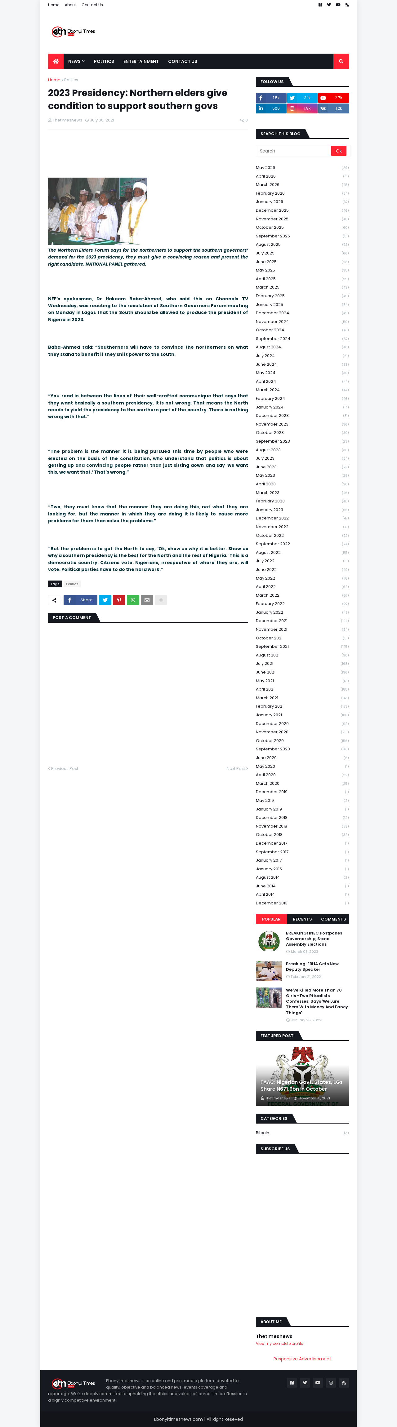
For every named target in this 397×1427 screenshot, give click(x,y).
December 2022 (302, 518)
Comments (333, 919)
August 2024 (302, 347)
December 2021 (302, 621)
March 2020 (302, 783)
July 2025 (302, 253)
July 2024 (302, 356)
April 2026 (302, 176)
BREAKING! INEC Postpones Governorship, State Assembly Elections (314, 938)
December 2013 (302, 903)
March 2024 (302, 390)
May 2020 (302, 766)
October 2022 (302, 535)
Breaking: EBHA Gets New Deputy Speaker (312, 966)
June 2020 (302, 758)
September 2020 (302, 749)
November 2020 (302, 732)
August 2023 (302, 450)
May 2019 (302, 800)
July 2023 (302, 458)
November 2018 (302, 826)
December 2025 (302, 210)
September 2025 (302, 236)
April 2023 (302, 484)
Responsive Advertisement (302, 1359)
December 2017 (302, 843)
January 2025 (302, 305)
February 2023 (302, 501)
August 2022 (302, 553)
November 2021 (302, 629)
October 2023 (302, 433)
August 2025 (302, 244)
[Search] (294, 151)
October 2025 (302, 227)
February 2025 (302, 296)
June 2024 (302, 364)
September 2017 (302, 852)
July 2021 (302, 663)
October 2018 (302, 835)
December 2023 (302, 416)
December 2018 (302, 818)
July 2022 (302, 561)
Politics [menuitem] (104, 61)
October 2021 (302, 638)
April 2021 (302, 689)
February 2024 (302, 398)
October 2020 (302, 741)
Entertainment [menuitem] (141, 61)
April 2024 (302, 381)
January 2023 (302, 510)
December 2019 (302, 792)
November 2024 (302, 322)
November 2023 (302, 424)
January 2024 (302, 407)
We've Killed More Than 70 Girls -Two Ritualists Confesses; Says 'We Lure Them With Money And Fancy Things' (317, 1001)
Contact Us (92, 4)
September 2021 (302, 646)
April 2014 (302, 894)
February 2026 (302, 193)
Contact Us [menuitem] (182, 61)
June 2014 (302, 886)
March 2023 (302, 493)
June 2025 (302, 262)
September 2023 (302, 441)
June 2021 (302, 672)
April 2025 (302, 279)
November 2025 (302, 219)
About (70, 4)
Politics (71, 80)
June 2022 (302, 570)
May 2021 (302, 681)
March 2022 (302, 595)
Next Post (236, 768)
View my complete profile (279, 1343)
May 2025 (302, 270)
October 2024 (302, 330)
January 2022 (302, 612)
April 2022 (302, 587)
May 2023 (302, 475)
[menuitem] (56, 61)
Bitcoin (302, 1133)
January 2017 (302, 860)
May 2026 (302, 168)
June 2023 (302, 467)
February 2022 (302, 604)
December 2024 (302, 313)
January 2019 (302, 809)
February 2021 (302, 706)
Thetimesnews (274, 1336)
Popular (271, 919)
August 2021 (302, 655)
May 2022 (302, 578)
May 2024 (302, 373)
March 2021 (302, 698)
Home (53, 4)
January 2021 (302, 715)
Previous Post (64, 768)
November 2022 (302, 527)
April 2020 (302, 775)
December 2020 (302, 724)
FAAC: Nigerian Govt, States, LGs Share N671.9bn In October (302, 1086)
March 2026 (302, 185)
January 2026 (302, 202)
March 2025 (302, 287)
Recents (302, 919)
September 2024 (302, 339)
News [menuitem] (74, 61)
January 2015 (302, 869)
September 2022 (302, 544)
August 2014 (302, 877)
